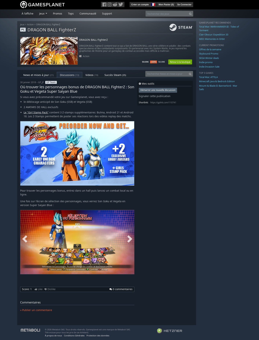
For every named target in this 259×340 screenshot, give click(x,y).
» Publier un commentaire (36, 310)
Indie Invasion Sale (209, 66)
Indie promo (206, 62)
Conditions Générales (74, 335)
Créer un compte (140, 4)
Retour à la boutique (180, 61)
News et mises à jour (38, 75)
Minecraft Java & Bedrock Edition (217, 81)
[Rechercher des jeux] (167, 14)
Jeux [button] (42, 13)
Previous (24, 239)
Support (107, 13)
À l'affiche (27, 13)
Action (30, 24)
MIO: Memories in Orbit (212, 39)
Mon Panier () (166, 4)
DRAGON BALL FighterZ (48, 24)
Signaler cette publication (154, 96)
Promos (57, 13)
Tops (71, 13)
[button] (152, 4)
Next (129, 239)
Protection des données (98, 335)
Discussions (69, 75)
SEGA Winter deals (209, 58)
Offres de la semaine (210, 49)
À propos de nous (53, 335)
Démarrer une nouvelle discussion (157, 90)
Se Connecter (184, 4)
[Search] (190, 14)
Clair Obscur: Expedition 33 (213, 34)
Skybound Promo (208, 53)
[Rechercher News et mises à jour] (166, 74)
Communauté (88, 13)
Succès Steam (115, 75)
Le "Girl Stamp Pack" (36, 112)
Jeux (22, 24)
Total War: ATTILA (208, 77)
